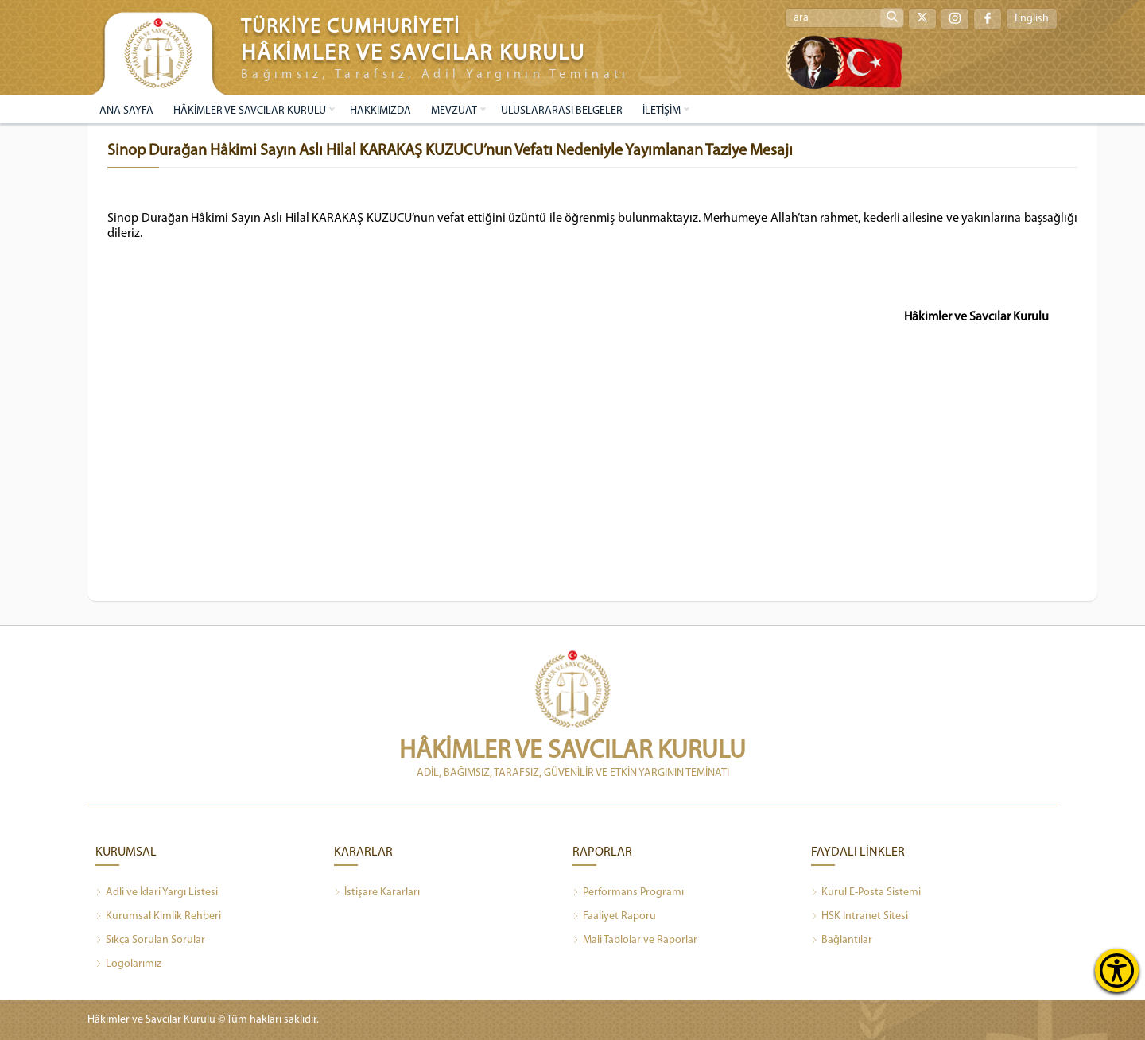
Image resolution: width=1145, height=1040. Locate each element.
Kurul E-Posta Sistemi (866, 893)
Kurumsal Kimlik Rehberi (158, 917)
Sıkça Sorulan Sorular (150, 941)
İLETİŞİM (661, 111)
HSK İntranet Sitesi (859, 917)
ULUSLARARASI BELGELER (562, 111)
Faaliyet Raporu (614, 917)
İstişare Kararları (377, 893)
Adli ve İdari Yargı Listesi (156, 893)
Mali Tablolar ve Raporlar (634, 941)
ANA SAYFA (126, 111)
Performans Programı (628, 893)
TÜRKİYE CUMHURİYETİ (350, 27)
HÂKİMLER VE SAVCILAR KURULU (249, 111)
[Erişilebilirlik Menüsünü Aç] (1117, 970)
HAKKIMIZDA (380, 111)
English (1032, 19)
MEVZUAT (454, 111)
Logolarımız (128, 964)
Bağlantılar (841, 941)
